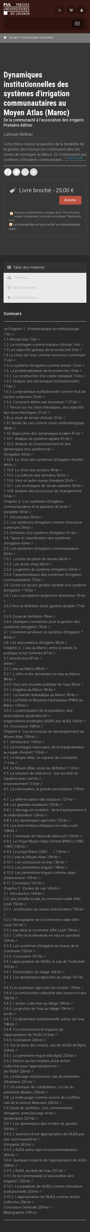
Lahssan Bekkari (18, 134)
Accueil (13, 37)
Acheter (70, 200)
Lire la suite (73, 158)
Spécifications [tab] (22, 287)
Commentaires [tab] (22, 297)
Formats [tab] (17, 277)
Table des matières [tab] (25, 267)
